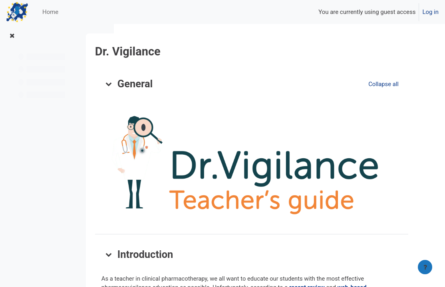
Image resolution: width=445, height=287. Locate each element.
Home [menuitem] (50, 12)
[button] (143, 84)
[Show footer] (425, 267)
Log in (430, 12)
